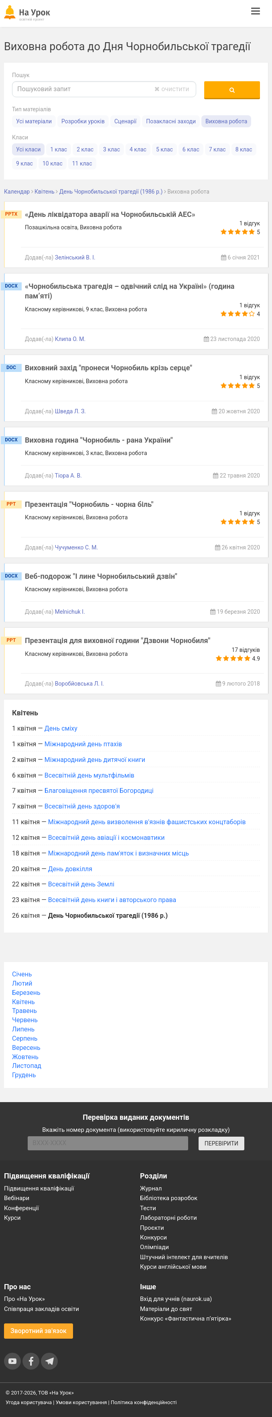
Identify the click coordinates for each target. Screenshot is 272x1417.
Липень (23, 1029)
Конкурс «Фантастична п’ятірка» (185, 1318)
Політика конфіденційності (144, 1402)
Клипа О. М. (70, 339)
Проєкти (152, 1227)
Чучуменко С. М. (76, 547)
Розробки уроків (83, 121)
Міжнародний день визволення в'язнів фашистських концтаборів (147, 822)
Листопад (26, 1066)
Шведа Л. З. (70, 411)
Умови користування (81, 1402)
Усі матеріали (34, 121)
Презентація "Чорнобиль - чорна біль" (89, 504)
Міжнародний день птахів (83, 744)
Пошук (21, 75)
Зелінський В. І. (75, 257)
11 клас (82, 163)
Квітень (23, 1002)
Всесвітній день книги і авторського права (112, 900)
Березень (26, 992)
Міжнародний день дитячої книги (95, 760)
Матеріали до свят (166, 1309)
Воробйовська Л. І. (79, 683)
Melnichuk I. (70, 611)
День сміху (61, 728)
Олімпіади (154, 1247)
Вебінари (16, 1198)
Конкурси (153, 1237)
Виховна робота (226, 121)
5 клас (164, 149)
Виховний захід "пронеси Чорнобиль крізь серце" (108, 367)
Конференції (21, 1208)
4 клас (138, 149)
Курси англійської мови (173, 1266)
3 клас (111, 149)
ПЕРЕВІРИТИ (221, 1143)
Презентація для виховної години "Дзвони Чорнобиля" (117, 640)
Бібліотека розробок (168, 1198)
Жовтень (25, 1057)
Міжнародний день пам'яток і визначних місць (118, 853)
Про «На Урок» (24, 1299)
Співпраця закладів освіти (41, 1309)
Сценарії (125, 121)
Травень (24, 1011)
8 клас (243, 149)
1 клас (58, 149)
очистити (171, 89)
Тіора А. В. (68, 475)
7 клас (217, 149)
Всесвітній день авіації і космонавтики (106, 837)
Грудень (24, 1075)
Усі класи (28, 149)
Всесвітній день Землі (81, 884)
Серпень (25, 1038)
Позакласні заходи (171, 121)
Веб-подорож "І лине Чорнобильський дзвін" (101, 576)
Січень (22, 974)
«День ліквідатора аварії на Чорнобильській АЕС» (110, 214)
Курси (12, 1217)
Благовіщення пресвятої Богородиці (99, 790)
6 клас (191, 149)
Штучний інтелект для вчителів (184, 1257)
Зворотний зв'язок (38, 1331)
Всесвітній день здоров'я (82, 806)
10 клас (53, 163)
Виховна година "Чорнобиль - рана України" (99, 440)
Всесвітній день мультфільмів (89, 775)
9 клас (24, 163)
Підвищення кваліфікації (39, 1188)
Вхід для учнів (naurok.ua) (176, 1299)
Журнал (151, 1188)
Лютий (22, 983)
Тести (148, 1208)
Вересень (26, 1048)
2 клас (85, 149)
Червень (25, 1020)
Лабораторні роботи (168, 1217)
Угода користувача (29, 1402)
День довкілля (70, 869)
